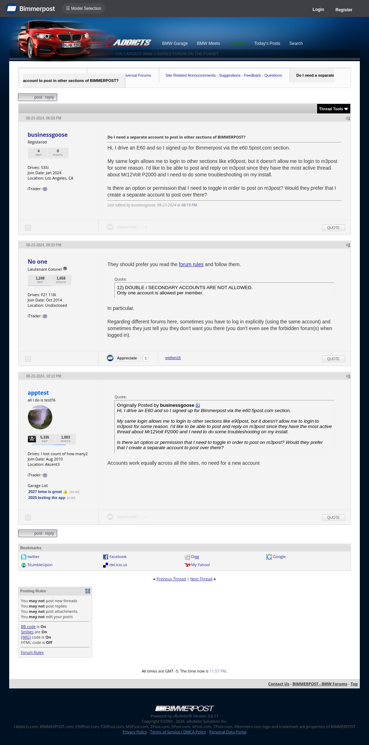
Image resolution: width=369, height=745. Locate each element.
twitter (34, 556)
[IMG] (26, 637)
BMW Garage (175, 43)
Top (354, 683)
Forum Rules (32, 652)
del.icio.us (118, 564)
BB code (28, 626)
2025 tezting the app (46, 497)
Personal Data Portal (227, 731)
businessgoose (48, 135)
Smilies (27, 631)
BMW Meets (208, 43)
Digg (195, 556)
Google (279, 556)
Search (296, 43)
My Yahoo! (200, 564)
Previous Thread (171, 578)
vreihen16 (173, 358)
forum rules (191, 264)
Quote (333, 228)
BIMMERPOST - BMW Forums (319, 683)
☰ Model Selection (83, 8)
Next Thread (201, 578)
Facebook (118, 556)
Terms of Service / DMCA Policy (178, 731)
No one (37, 261)
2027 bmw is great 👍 (48, 491)
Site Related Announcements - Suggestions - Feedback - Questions (224, 75)
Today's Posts (267, 43)
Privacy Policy (135, 731)
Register (343, 9)
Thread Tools (331, 109)
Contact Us (279, 683)
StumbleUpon (40, 564)
